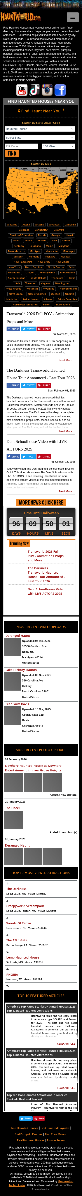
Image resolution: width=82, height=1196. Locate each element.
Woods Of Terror (18, 923)
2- (7, 901)
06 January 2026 (15, 839)
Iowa (54, 240)
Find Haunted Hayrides (55, 1128)
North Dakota (56, 267)
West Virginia (13, 288)
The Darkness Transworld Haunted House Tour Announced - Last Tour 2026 (46, 574)
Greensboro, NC (26, 928)
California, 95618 (32, 726)
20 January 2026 (15, 801)
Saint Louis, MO (26, 894)
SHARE (15, 328)
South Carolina (16, 278)
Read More (65, 360)
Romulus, (28, 652)
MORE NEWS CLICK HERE (41, 502)
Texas (72, 278)
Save (41, 1118)
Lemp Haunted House (22, 957)
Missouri (18, 256)
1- (7, 883)
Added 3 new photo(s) (63, 794)
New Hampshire (23, 261)
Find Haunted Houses (24, 1128)
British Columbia (67, 299)
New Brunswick (37, 293)
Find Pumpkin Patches (28, 1134)
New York (14, 267)
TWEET (31, 328)
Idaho (16, 240)
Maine (49, 245)
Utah (17, 283)
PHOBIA (12, 974)
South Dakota (38, 278)
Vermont (30, 283)
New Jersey (44, 261)
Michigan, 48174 (32, 657)
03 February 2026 (16, 759)
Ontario (69, 293)
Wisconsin (32, 288)
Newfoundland (68, 288)
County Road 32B (33, 715)
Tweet (28, 1118)
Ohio (72, 267)
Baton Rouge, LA (27, 945)
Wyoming (48, 288)
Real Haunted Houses (30, 1140)
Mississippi (69, 251)
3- (7, 918)
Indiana (42, 240)
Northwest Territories (25, 304)
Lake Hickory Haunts (21, 670)
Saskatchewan (30, 299)
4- (7, 935)
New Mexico (63, 261)
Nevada (65, 256)
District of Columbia (21, 235)
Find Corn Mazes (55, 1134)
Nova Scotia (16, 293)
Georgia (55, 235)
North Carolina (33, 267)
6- (7, 969)
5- (7, 952)
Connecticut (41, 229)
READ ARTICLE (66, 1043)
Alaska (26, 224)
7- (7, 986)
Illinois (28, 240)
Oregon (30, 272)
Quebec (55, 293)
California (70, 224)
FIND (12, 153)
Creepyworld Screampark (25, 906)
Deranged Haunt (17, 636)
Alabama (12, 224)
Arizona (39, 224)
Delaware (59, 229)
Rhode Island (67, 272)
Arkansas (54, 224)
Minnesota (51, 251)
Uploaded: (36, 641)
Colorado (24, 229)
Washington (62, 283)
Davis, (26, 720)
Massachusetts (16, 251)
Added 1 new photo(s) (63, 832)
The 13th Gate (16, 940)
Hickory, (27, 686)
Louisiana (35, 245)
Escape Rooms (56, 1140)
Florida (42, 235)
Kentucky (19, 245)
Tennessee (57, 278)
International (63, 304)
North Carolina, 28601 (36, 691)
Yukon (46, 304)
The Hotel (12, 808)
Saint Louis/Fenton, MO (31, 911)
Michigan (35, 251)
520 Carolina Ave (32, 680)
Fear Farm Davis (17, 704)
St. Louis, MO (24, 962)
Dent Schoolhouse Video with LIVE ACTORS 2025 (46, 591)
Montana (34, 256)
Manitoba (11, 299)
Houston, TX (24, 979)
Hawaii (69, 235)
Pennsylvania (47, 272)
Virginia (45, 283)
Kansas (66, 240)
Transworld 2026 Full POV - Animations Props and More (46, 555)
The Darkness (16, 889)
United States (30, 662)
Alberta (48, 299)
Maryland (63, 245)
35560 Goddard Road (35, 646)
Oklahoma (14, 272)
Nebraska (49, 256)
